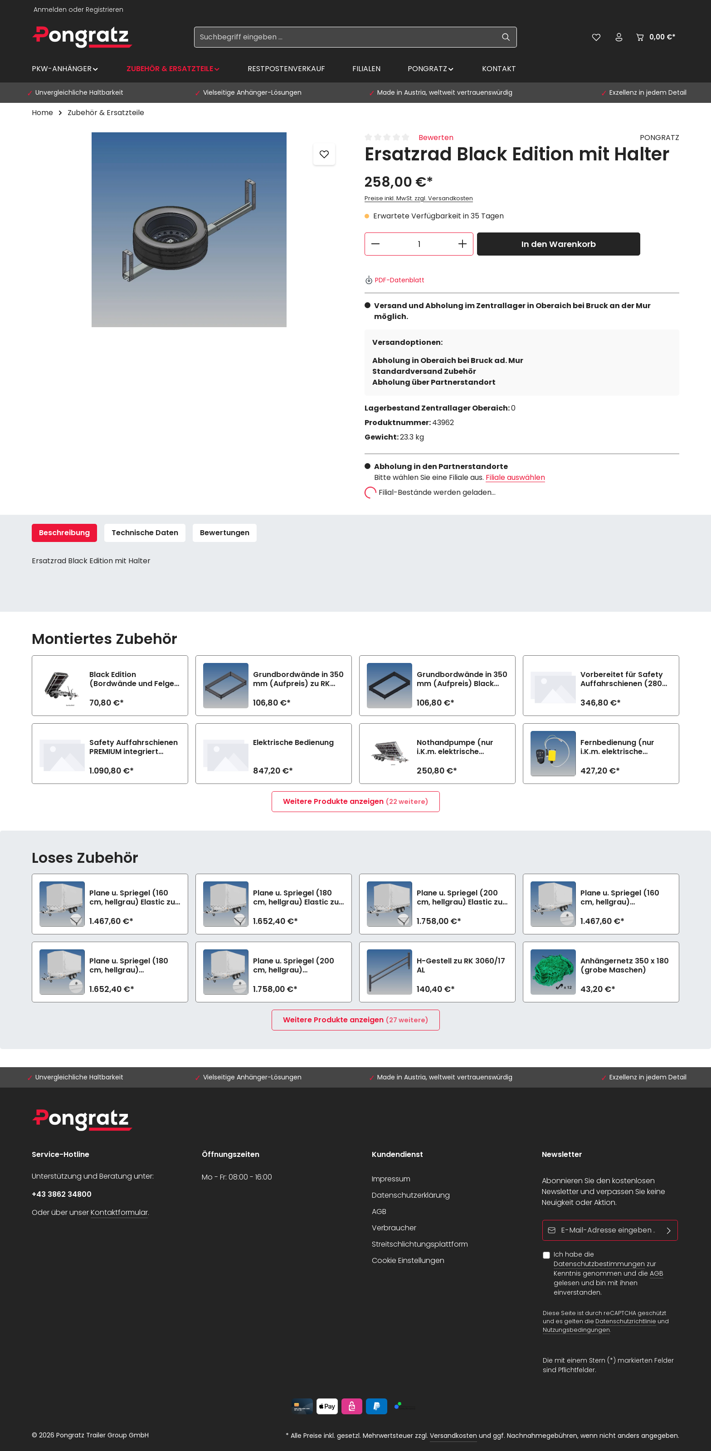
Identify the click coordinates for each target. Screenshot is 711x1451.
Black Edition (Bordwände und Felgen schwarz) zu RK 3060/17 (134, 679)
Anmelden (50, 9)
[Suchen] (506, 37)
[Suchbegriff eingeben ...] (345, 37)
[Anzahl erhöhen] (462, 244)
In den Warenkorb (558, 244)
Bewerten (436, 137)
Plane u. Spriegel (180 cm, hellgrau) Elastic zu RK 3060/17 (296, 898)
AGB (379, 1211)
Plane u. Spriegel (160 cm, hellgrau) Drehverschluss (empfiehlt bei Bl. (619, 898)
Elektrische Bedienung (293, 743)
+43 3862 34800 (62, 1194)
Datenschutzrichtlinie (625, 1321)
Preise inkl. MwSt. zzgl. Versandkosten (419, 198)
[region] (189, 229)
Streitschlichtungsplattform (420, 1244)
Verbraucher (394, 1228)
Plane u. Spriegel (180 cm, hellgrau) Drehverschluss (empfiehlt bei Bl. (128, 966)
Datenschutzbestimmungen (599, 1263)
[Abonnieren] (669, 1230)
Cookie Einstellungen (408, 1260)
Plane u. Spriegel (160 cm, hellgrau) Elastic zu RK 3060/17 (132, 898)
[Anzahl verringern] (375, 244)
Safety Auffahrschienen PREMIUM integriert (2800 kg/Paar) (133, 747)
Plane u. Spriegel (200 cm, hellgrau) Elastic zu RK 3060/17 (459, 898)
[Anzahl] (419, 244)
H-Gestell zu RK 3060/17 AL (461, 966)
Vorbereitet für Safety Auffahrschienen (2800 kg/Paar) (623, 679)
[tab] (64, 533)
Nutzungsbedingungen (576, 1330)
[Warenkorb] (655, 37)
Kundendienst (397, 1154)
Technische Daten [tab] (145, 532)
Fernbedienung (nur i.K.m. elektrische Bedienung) (617, 747)
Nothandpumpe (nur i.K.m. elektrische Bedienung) (455, 747)
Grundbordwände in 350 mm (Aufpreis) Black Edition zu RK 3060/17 (462, 679)
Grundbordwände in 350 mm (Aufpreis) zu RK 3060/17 (298, 679)
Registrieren (104, 9)
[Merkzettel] (596, 37)
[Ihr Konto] (619, 37)
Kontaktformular (119, 1212)
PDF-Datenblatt (394, 280)
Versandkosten (453, 1435)
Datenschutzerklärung (411, 1195)
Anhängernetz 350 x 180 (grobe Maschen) (624, 966)
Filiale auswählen (515, 477)
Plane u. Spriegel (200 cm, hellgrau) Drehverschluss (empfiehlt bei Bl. (293, 966)
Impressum (391, 1179)
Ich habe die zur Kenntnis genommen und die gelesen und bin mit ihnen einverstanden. (608, 1273)
